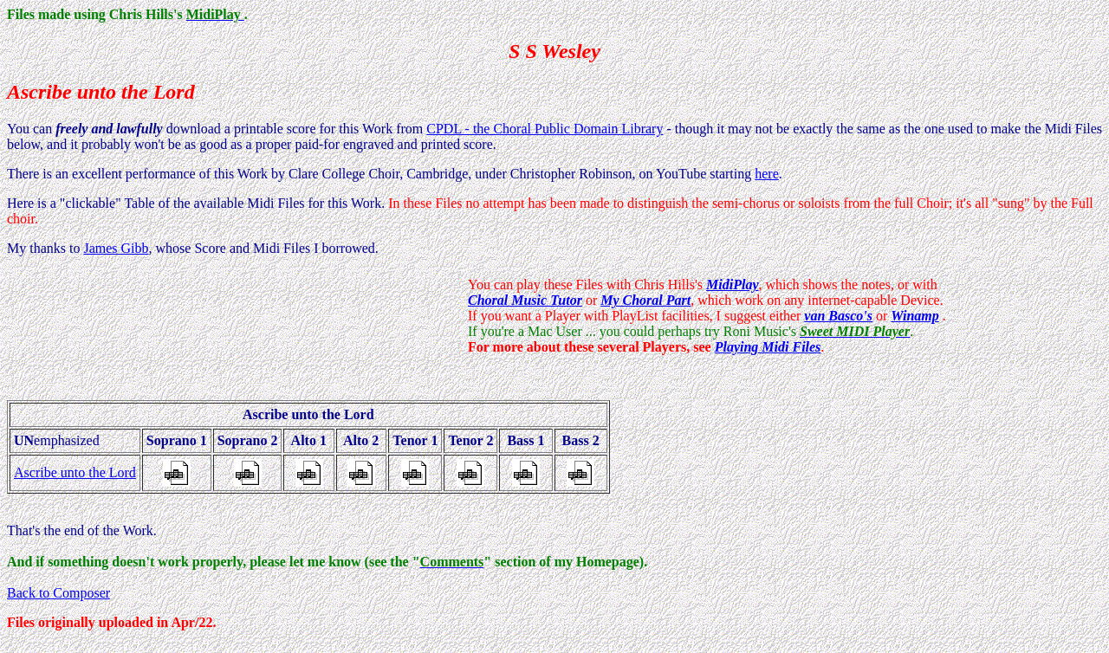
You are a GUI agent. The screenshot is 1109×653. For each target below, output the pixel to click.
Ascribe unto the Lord (75, 472)
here (767, 173)
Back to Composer (58, 592)
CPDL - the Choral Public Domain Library (544, 128)
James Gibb (115, 248)
